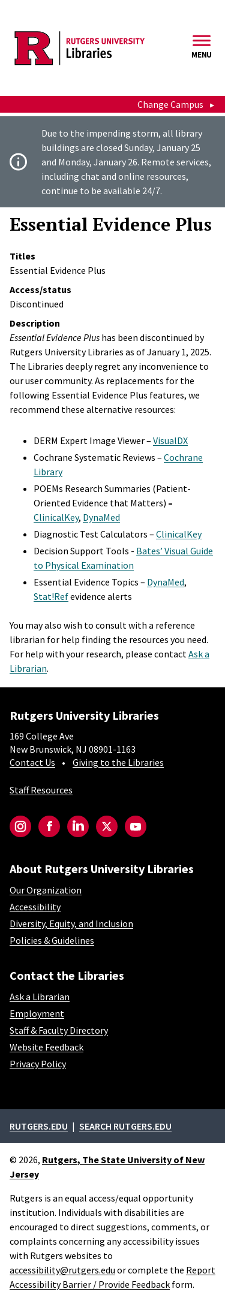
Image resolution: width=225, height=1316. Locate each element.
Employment (37, 1013)
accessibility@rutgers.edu (62, 1270)
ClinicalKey (56, 517)
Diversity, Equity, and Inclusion (71, 923)
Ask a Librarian (40, 997)
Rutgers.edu (39, 1126)
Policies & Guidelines (52, 940)
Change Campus (170, 104)
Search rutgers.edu (125, 1126)
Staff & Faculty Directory (59, 1030)
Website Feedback (46, 1047)
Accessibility (35, 907)
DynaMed (101, 517)
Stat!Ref (51, 596)
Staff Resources (41, 790)
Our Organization (46, 890)
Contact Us (32, 762)
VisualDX (170, 440)
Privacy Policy (38, 1064)
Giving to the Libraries (118, 762)
